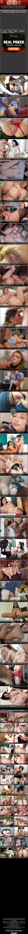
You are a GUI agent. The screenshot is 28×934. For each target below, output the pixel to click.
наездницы (21, 31)
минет (5, 31)
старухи (15, 31)
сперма (10, 31)
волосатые (11, 32)
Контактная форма (10, 930)
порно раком (4, 32)
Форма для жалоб (19, 930)
